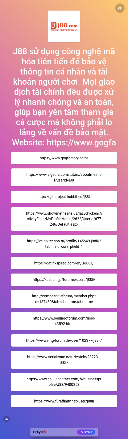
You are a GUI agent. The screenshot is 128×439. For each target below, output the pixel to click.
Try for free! (86, 432)
